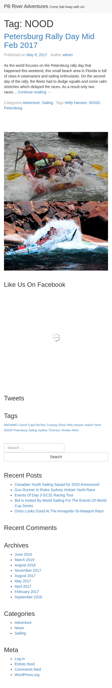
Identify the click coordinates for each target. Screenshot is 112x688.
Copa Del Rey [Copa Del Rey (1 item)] (36, 424)
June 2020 (23, 554)
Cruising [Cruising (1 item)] (52, 424)
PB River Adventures (26, 6)
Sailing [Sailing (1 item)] (32, 430)
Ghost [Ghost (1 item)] (61, 424)
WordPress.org (27, 675)
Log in (20, 659)
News (19, 628)
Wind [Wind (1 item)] (75, 430)
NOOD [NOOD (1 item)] (8, 430)
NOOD (94, 103)
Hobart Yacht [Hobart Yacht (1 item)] (93, 424)
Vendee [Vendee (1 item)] (66, 430)
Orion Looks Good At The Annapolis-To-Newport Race (59, 511)
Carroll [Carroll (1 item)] (23, 424)
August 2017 (25, 576)
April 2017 (23, 586)
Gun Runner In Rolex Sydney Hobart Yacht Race (55, 490)
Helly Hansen (76, 103)
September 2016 (28, 597)
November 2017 (28, 570)
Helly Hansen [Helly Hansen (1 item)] (75, 424)
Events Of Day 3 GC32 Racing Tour (44, 495)
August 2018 (25, 565)
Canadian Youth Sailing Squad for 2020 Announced (57, 484)
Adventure (31, 103)
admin (68, 55)
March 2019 (24, 560)
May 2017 (23, 581)
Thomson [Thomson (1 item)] (54, 430)
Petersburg (13, 108)
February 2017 (27, 592)
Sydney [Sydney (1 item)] (43, 430)
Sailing (47, 103)
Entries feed (25, 664)
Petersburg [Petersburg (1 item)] (20, 430)
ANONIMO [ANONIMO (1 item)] (11, 424)
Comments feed (28, 669)
